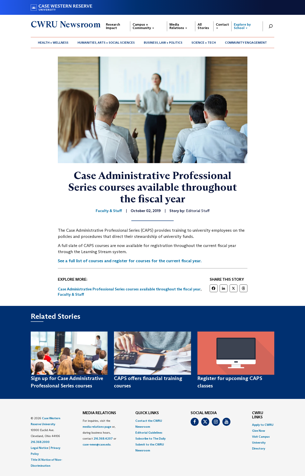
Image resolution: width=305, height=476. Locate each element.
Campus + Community (143, 26)
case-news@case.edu (97, 444)
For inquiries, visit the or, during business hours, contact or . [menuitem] (99, 432)
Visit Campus (261, 437)
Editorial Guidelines (148, 432)
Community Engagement (246, 42)
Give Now (258, 431)
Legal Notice (39, 448)
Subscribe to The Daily (150, 438)
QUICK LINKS (147, 413)
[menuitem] (53, 42)
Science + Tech (203, 42)
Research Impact (113, 26)
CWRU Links (257, 415)
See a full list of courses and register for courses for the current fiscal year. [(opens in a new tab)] (130, 260)
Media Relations (178, 26)
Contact (222, 25)
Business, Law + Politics (163, 42)
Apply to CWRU (262, 425)
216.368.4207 (103, 438)
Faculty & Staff (71, 294)
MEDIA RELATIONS (99, 413)
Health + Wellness (53, 42)
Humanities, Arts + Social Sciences (106, 42)
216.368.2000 (40, 442)
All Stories (203, 26)
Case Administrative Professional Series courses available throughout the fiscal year (129, 289)
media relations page (97, 427)
